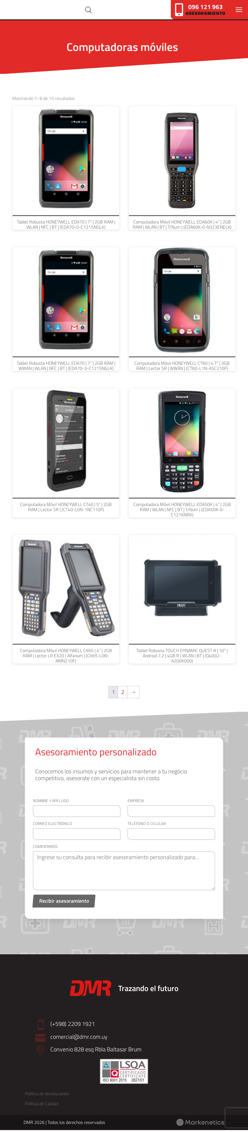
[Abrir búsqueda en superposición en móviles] (104, 11)
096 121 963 (205, 6)
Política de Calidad (41, 1105)
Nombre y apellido (51, 802)
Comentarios (45, 849)
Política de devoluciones (47, 1095)
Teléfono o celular (147, 825)
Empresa (136, 802)
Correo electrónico (52, 825)
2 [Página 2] (122, 694)
